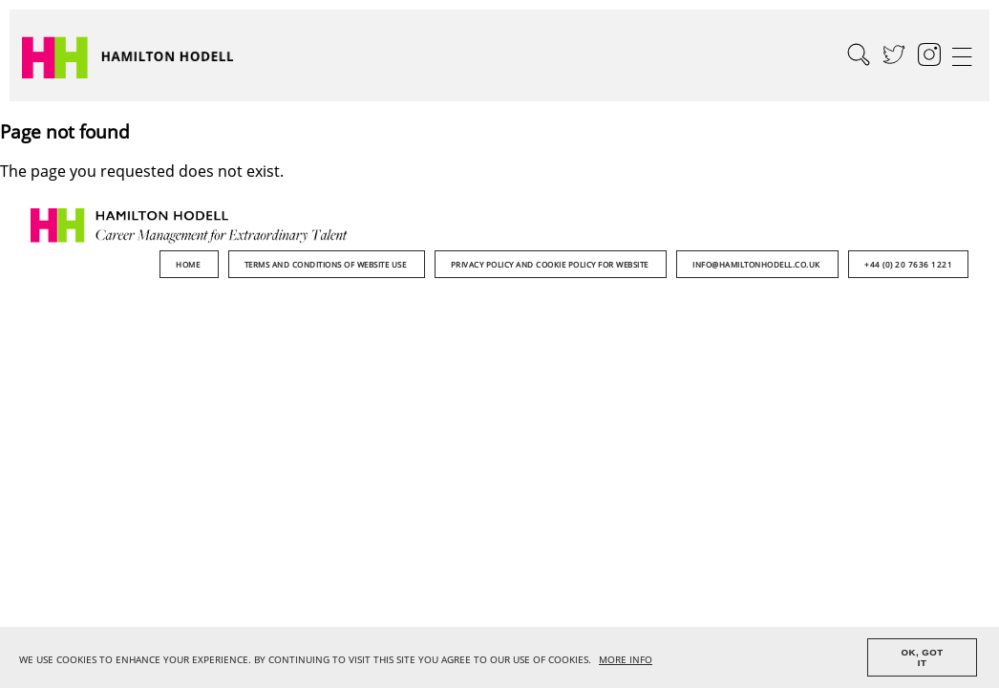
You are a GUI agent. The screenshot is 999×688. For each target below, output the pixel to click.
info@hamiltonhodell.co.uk (757, 264)
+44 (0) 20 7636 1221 (908, 264)
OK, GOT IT (923, 657)
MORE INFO (625, 660)
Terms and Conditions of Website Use (326, 264)
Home (189, 264)
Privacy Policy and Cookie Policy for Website (551, 264)
